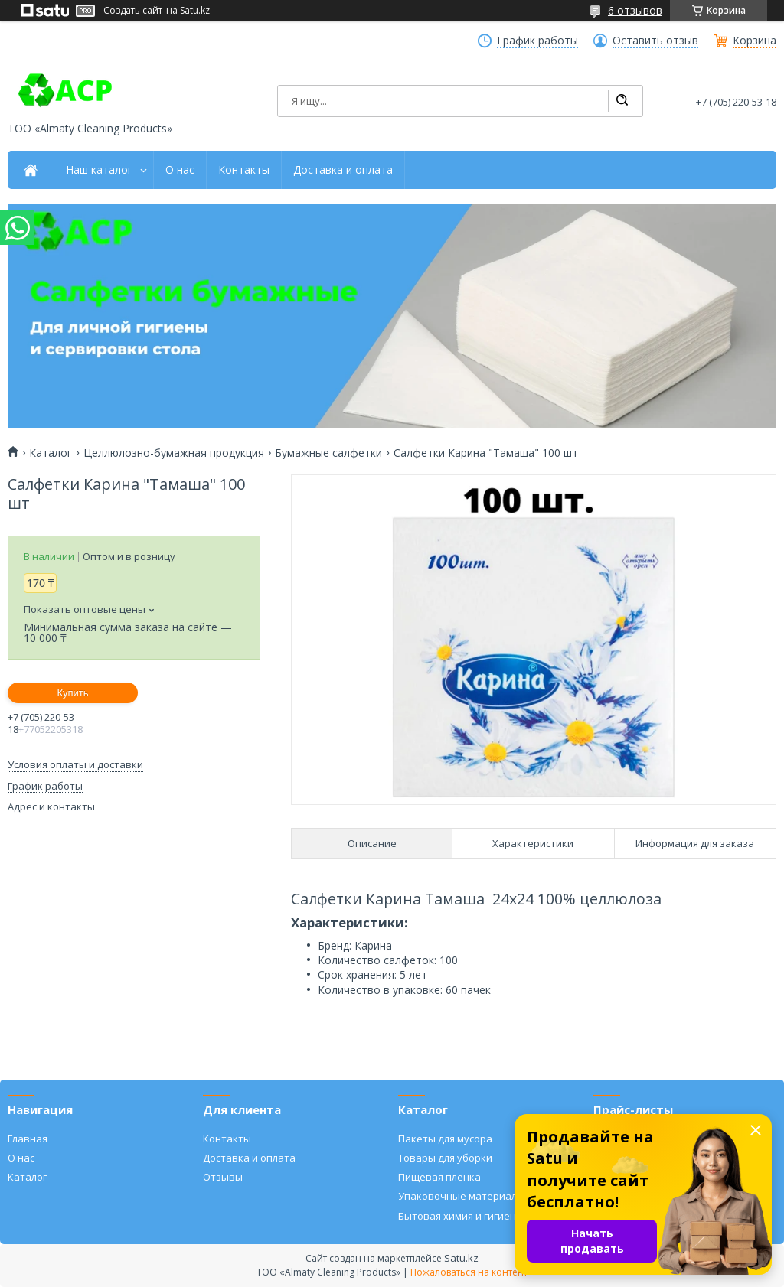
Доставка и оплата (343, 170)
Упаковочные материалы (461, 1196)
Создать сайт (132, 10)
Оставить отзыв (655, 40)
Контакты (244, 170)
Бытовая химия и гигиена (460, 1216)
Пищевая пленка (439, 1177)
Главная (27, 1138)
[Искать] (621, 101)
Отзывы (223, 1177)
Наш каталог (99, 170)
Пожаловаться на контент (469, 1272)
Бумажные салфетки (328, 453)
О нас (179, 170)
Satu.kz (461, 1258)
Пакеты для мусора (445, 1138)
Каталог (50, 453)
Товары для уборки (445, 1158)
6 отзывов (635, 10)
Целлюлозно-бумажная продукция (173, 453)
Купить (72, 693)
